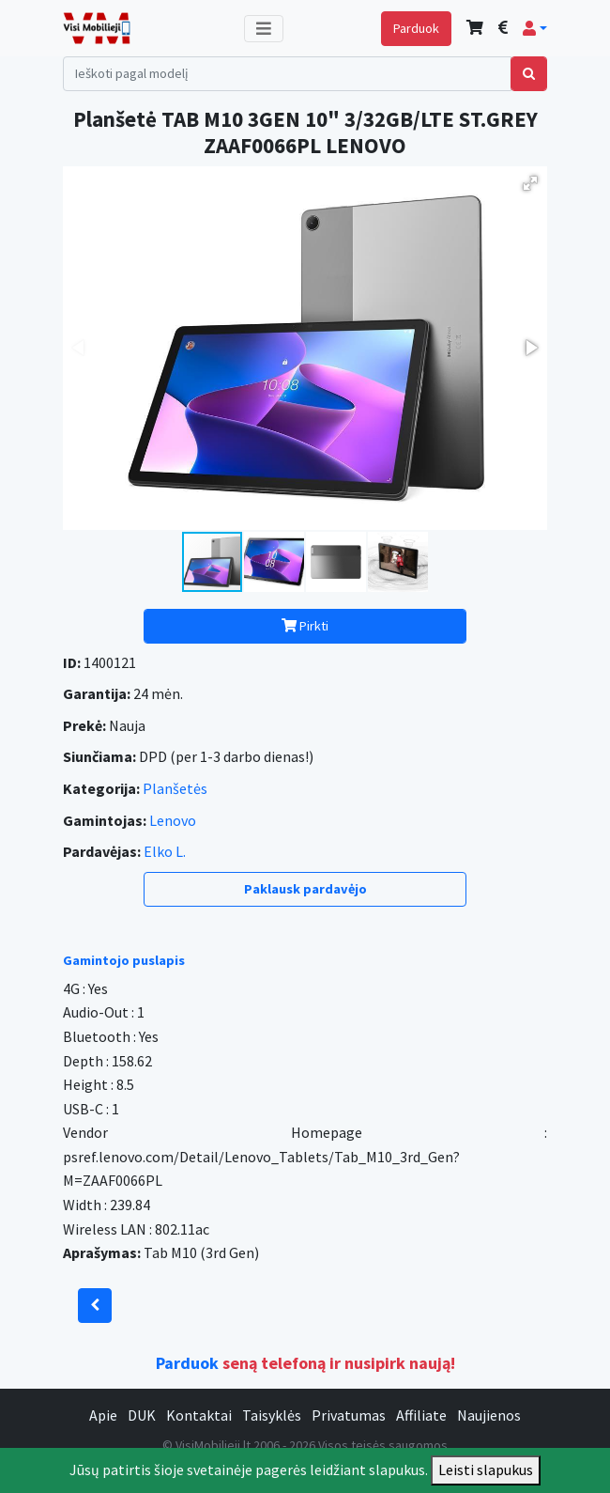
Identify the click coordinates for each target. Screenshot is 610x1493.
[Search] (287, 73)
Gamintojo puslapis (124, 960)
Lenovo (172, 820)
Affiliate (421, 1415)
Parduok (416, 28)
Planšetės (175, 788)
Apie (103, 1415)
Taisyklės (271, 1415)
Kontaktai (199, 1415)
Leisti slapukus (485, 1469)
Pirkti (305, 625)
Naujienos (489, 1415)
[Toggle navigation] (263, 28)
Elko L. (165, 851)
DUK (142, 1415)
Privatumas (349, 1415)
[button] (535, 28)
